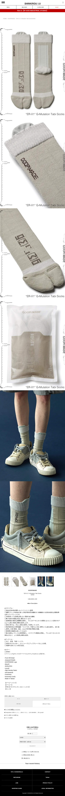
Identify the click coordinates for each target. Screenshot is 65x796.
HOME (5, 18)
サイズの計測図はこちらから (12, 709)
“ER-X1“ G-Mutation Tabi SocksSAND (25, 18)
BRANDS (24, 7)
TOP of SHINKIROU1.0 (17, 771)
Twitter (48, 777)
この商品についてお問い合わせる (30, 751)
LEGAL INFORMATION (47, 788)
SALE (56, 7)
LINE (16, 782)
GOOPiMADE (11, 18)
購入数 (32, 733)
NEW (8, 7)
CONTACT (47, 771)
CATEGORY (40, 7)
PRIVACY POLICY (47, 782)
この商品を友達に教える (28, 755)
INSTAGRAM (16, 777)
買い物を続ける (26, 758)
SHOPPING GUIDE (17, 788)
